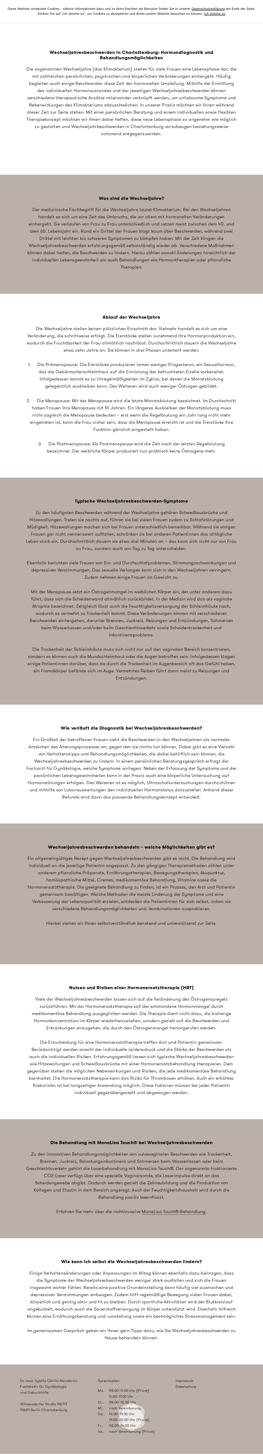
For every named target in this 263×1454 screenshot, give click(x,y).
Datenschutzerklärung (208, 9)
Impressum (185, 1380)
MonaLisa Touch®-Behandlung (173, 1211)
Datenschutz (186, 1386)
